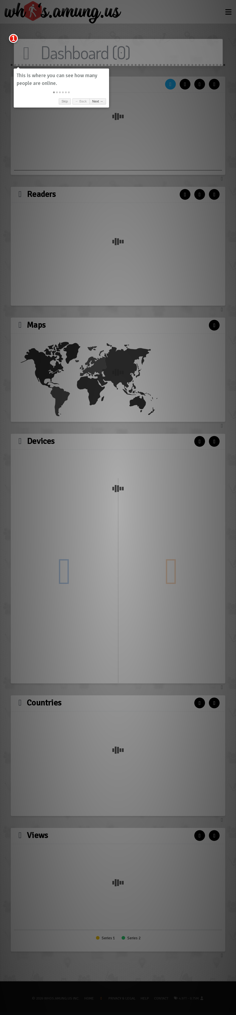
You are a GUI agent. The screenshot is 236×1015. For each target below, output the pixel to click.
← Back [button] (81, 101)
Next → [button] (97, 101)
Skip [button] (64, 101)
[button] (54, 92)
